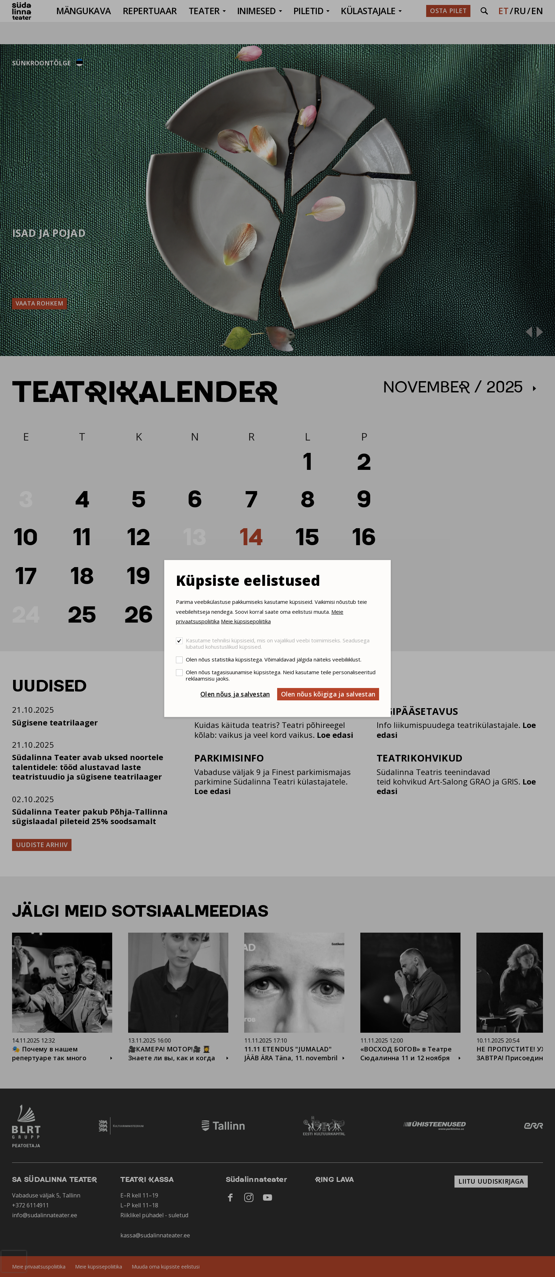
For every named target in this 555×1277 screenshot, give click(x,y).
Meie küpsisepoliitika (246, 621)
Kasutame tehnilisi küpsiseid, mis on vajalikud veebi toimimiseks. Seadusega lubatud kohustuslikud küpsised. (278, 643)
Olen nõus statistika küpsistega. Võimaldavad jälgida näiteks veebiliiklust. (273, 659)
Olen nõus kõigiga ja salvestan (328, 694)
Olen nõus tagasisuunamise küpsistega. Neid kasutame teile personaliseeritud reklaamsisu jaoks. (281, 675)
